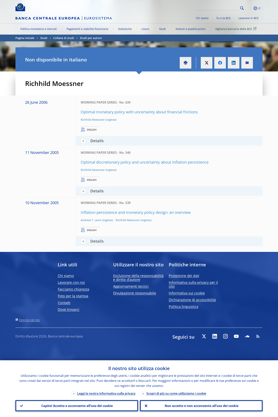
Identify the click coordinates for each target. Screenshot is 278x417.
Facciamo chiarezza (73, 289)
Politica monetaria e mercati (38, 29)
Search (242, 8)
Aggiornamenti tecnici (131, 286)
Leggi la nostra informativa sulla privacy (106, 393)
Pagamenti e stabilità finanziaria (87, 29)
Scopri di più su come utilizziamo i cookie (176, 393)
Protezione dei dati (184, 275)
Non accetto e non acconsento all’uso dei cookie (201, 405)
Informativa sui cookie (187, 293)
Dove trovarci (68, 309)
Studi (162, 29)
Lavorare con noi (71, 282)
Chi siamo (202, 18)
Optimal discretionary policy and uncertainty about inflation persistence (144, 162)
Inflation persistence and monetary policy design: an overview (136, 212)
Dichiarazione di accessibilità (192, 299)
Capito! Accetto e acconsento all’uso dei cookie (77, 405)
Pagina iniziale (24, 38)
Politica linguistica (183, 306)
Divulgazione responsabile (134, 293)
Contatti (64, 302)
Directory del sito (29, 320)
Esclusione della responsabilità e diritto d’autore (138, 277)
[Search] (219, 8)
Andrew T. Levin (91, 220)
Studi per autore (91, 38)
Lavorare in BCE (248, 18)
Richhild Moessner (93, 119)
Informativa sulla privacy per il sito (193, 284)
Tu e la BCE (223, 18)
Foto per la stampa (73, 296)
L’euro (145, 29)
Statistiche (125, 29)
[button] (249, 8)
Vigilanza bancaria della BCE (236, 29)
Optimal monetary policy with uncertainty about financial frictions (139, 112)
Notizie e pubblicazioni (190, 29)
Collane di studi (63, 38)
